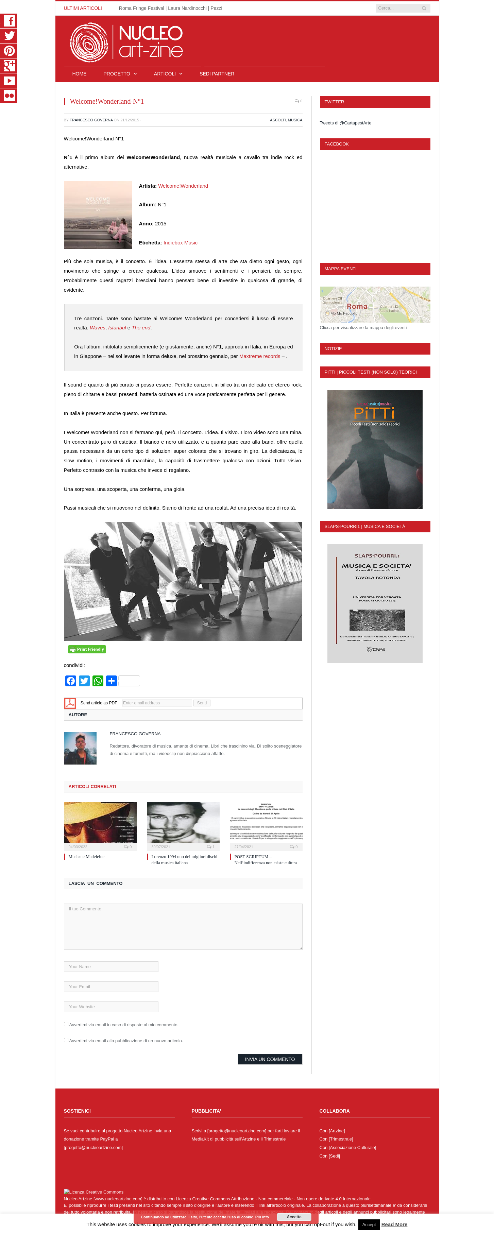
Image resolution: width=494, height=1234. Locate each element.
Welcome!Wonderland (183, 186)
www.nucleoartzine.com (118, 1198)
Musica (295, 120)
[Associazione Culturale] (352, 1147)
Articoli (165, 73)
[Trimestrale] (341, 1139)
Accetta (294, 1217)
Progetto (117, 73)
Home (79, 73)
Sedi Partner (217, 73)
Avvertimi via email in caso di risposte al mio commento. (123, 1024)
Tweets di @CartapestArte (346, 122)
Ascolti (278, 120)
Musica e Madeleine (86, 856)
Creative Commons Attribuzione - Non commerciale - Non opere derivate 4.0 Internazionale (281, 1198)
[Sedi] (334, 1156)
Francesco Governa (91, 120)
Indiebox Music (181, 242)
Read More (394, 1224)
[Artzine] (337, 1130)
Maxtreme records (259, 356)
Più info (262, 1217)
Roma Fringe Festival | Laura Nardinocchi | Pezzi (170, 8)
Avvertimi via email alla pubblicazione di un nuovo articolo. (126, 1040)
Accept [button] (369, 1224)
